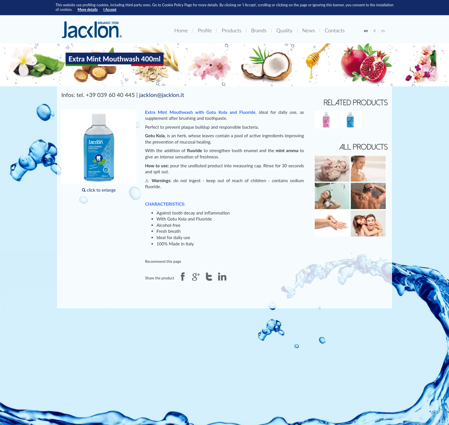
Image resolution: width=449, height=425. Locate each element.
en (366, 30)
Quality (284, 30)
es (383, 30)
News (308, 30)
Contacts (335, 30)
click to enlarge (98, 150)
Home (181, 30)
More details (88, 9)
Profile (205, 30)
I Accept (109, 9)
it (375, 30)
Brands (259, 30)
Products (231, 30)
